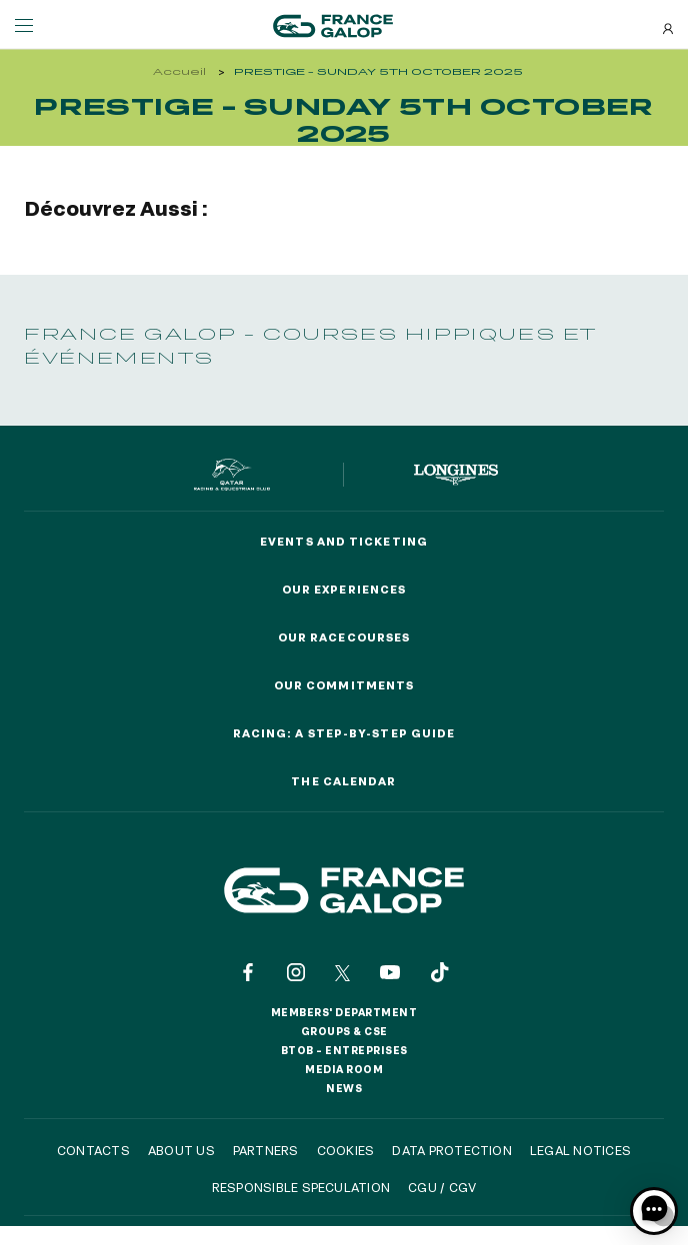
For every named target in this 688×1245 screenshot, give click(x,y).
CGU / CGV (442, 1187)
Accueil (179, 71)
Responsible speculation (301, 1187)
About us (181, 1150)
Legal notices (580, 1150)
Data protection (452, 1150)
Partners (266, 1150)
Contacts (93, 1150)
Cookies (346, 1150)
